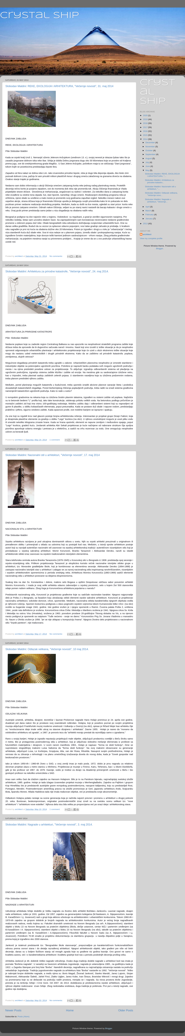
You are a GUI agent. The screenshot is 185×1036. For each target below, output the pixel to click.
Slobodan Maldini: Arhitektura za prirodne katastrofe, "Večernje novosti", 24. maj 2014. (57, 271)
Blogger (159, 248)
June (147, 166)
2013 (145, 223)
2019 (145, 119)
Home (70, 1010)
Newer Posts (13, 1010)
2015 (145, 135)
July (147, 162)
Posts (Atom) (23, 1016)
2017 (145, 127)
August (148, 158)
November (150, 146)
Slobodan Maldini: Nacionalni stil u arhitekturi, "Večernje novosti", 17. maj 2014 (52, 455)
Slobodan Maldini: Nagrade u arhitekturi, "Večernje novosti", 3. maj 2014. (49, 824)
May (147, 170)
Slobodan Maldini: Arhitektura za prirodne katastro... (159, 181)
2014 (145, 139)
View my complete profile (151, 238)
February (149, 214)
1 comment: (55, 440)
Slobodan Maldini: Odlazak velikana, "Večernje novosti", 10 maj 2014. (47, 649)
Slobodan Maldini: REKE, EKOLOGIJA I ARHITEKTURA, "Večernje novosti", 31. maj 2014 (59, 86)
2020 (145, 115)
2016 (145, 131)
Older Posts (125, 1010)
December (150, 142)
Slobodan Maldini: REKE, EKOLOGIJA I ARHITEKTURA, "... (162, 175)
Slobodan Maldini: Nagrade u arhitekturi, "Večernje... (158, 200)
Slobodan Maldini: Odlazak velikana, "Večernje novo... (161, 194)
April (147, 207)
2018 (145, 123)
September (150, 154)
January (149, 218)
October (149, 150)
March (148, 210)
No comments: (56, 256)
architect (147, 234)
